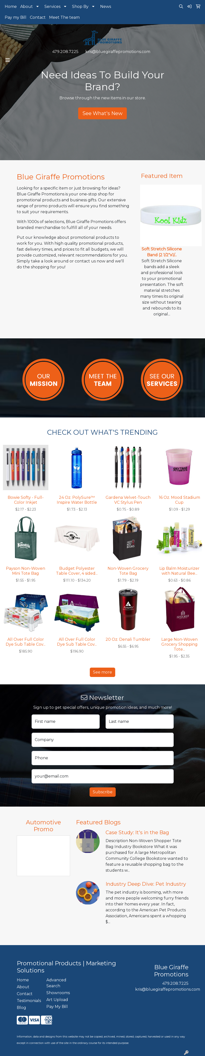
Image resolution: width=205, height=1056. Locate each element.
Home (11, 6)
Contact (38, 17)
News (105, 6)
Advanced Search (56, 983)
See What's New (102, 113)
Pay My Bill (57, 1006)
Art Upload (57, 999)
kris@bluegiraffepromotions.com (117, 51)
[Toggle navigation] (7, 60)
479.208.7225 (65, 51)
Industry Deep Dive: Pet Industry (146, 884)
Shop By (80, 6)
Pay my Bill (15, 17)
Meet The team (64, 17)
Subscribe (102, 792)
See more (102, 672)
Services (52, 6)
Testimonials (28, 1000)
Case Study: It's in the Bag (137, 832)
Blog (21, 1007)
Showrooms (58, 992)
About (26, 6)
